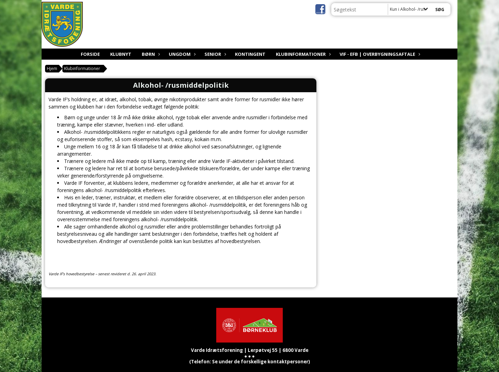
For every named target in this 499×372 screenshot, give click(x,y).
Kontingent (250, 54)
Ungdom (181, 54)
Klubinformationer (302, 54)
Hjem (52, 68)
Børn (150, 54)
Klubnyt (120, 54)
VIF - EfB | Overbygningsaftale (379, 54)
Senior (214, 54)
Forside (90, 54)
